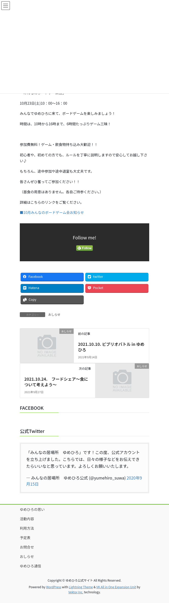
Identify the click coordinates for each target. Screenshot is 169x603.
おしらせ (54, 314)
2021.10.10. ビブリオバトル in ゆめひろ (111, 347)
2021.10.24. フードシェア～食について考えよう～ (56, 382)
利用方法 (27, 528)
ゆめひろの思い (32, 509)
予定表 (25, 537)
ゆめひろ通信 (30, 565)
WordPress (53, 587)
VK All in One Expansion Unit (116, 587)
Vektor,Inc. (75, 592)
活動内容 (27, 518)
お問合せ (27, 547)
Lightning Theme (81, 587)
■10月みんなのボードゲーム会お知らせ (52, 212)
